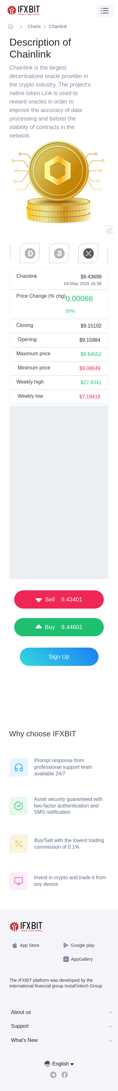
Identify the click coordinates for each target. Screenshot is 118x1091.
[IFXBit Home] (24, 10)
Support (62, 1026)
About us (62, 1012)
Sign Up (59, 656)
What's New (62, 1040)
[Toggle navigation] (104, 11)
